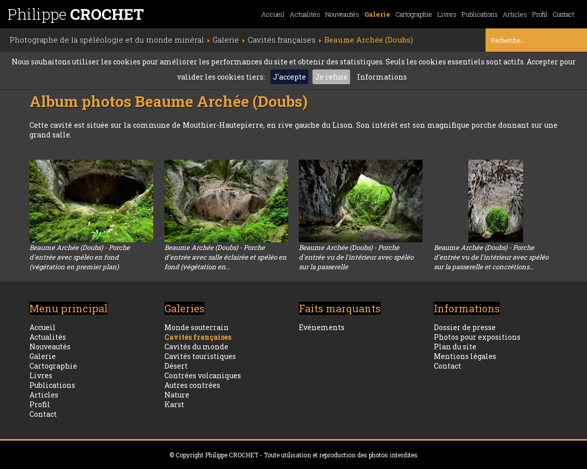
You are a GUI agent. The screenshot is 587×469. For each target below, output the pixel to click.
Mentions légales (465, 356)
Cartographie (413, 14)
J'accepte (289, 77)
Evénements (321, 327)
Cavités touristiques (200, 356)
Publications (480, 14)
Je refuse (331, 77)
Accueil (273, 14)
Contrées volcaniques (202, 375)
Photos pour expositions (477, 337)
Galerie (377, 14)
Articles (515, 14)
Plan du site (455, 346)
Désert (176, 366)
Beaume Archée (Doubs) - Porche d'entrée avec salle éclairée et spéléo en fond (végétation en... (225, 257)
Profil (539, 14)
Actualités (305, 14)
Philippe (76, 14)
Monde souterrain (196, 327)
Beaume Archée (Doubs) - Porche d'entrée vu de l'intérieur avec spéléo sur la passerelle (356, 257)
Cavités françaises (197, 337)
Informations (382, 77)
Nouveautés (342, 14)
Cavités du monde (196, 346)
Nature (176, 395)
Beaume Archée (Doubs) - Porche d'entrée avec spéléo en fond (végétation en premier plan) (79, 257)
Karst (174, 404)
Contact (563, 14)
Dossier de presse (465, 327)
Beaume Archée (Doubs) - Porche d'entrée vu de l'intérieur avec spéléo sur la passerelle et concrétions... (491, 257)
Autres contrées (192, 385)
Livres (447, 14)
